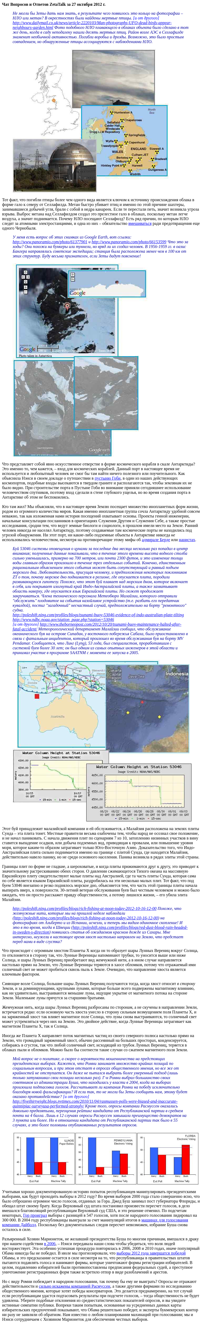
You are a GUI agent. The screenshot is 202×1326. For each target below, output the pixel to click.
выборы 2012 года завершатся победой (151, 1253)
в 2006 (50, 1243)
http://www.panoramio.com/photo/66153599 (129, 242)
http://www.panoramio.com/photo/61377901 (50, 242)
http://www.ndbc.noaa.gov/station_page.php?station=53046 (63, 619)
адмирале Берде (156, 539)
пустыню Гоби (107, 478)
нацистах (187, 539)
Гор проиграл (35, 1215)
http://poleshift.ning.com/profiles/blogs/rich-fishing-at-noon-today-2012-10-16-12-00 (84, 908)
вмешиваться (140, 223)
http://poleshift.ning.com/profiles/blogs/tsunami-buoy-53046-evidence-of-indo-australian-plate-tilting (98, 615)
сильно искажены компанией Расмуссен (74, 1286)
